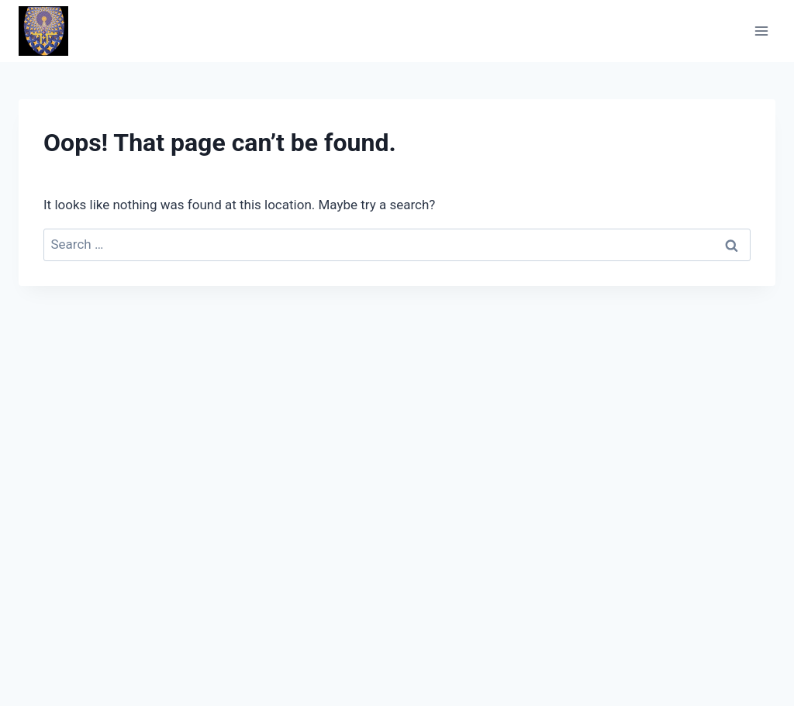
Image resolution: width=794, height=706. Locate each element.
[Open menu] (761, 31)
